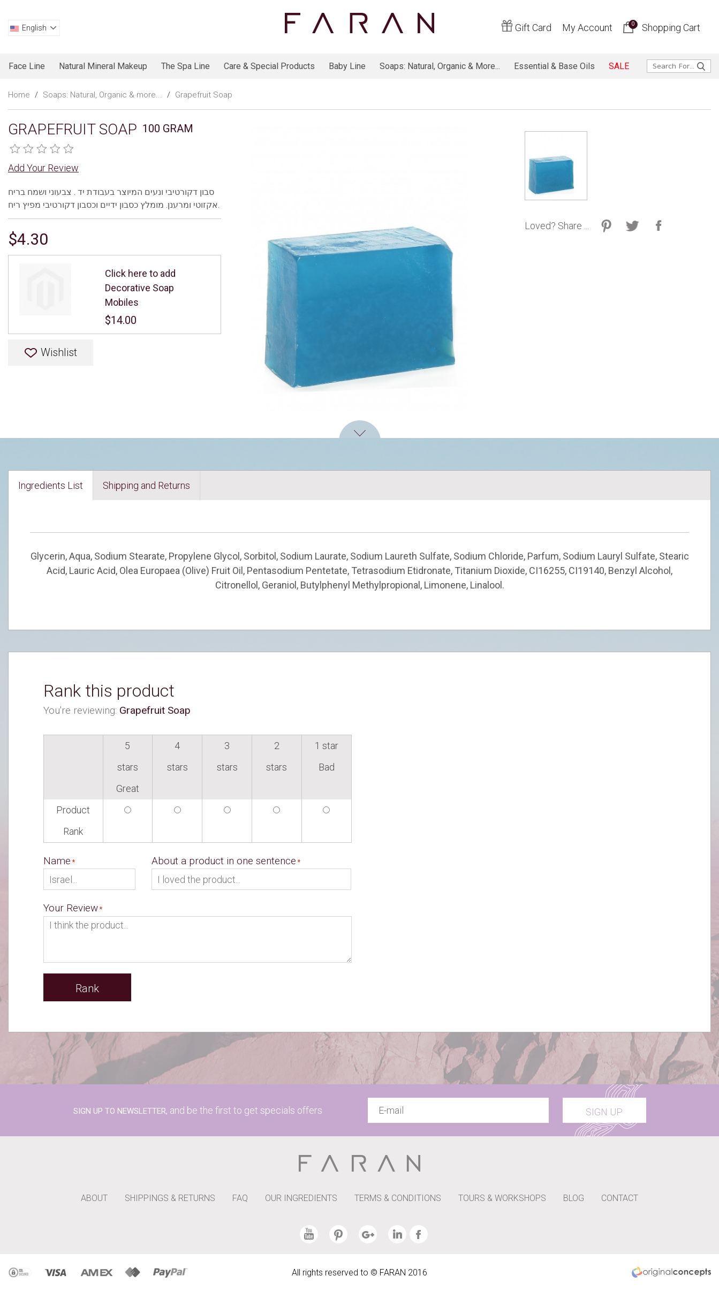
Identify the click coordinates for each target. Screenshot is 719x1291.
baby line (347, 66)
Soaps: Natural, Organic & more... (440, 66)
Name (57, 861)
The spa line (185, 66)
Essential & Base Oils (554, 66)
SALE (619, 66)
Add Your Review (43, 167)
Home (19, 95)
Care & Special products (269, 66)
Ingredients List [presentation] (50, 485)
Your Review (70, 908)
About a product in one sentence (224, 861)
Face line (27, 66)
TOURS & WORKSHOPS (502, 1198)
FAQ (240, 1198)
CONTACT (619, 1198)
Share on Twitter (606, 225)
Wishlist (59, 352)
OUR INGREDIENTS (301, 1198)
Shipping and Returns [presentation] (146, 485)
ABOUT (94, 1198)
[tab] (51, 485)
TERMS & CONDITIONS (397, 1198)
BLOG (573, 1198)
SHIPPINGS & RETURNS (170, 1198)
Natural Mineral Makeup (103, 66)
